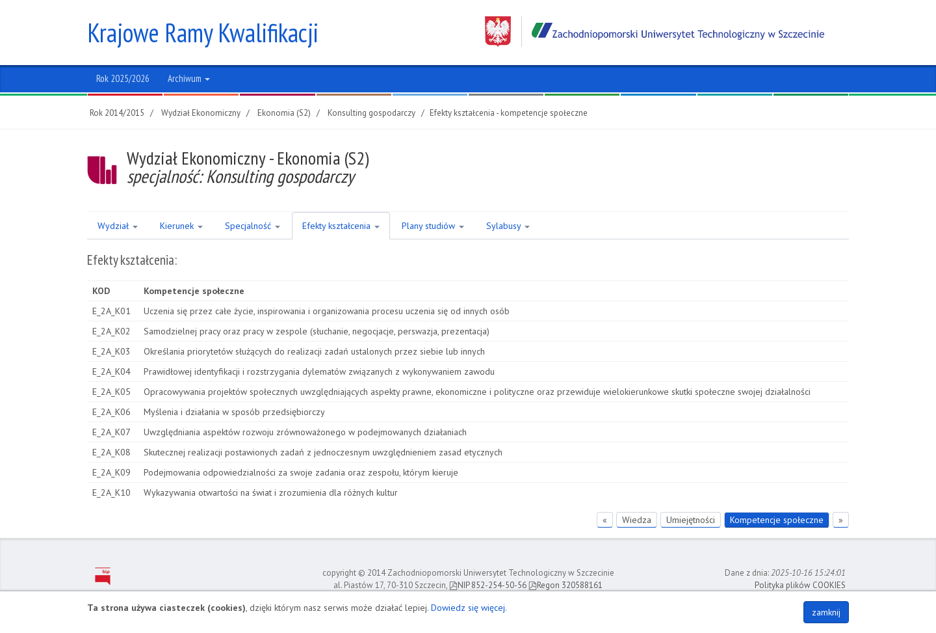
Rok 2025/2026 (123, 78)
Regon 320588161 (565, 585)
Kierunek (181, 226)
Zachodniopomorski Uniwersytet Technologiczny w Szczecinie (654, 31)
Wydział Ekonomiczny (200, 112)
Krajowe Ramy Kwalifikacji (202, 32)
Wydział (118, 226)
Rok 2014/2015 (117, 112)
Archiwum (189, 78)
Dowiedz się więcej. (469, 607)
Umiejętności (690, 520)
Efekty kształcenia (341, 226)
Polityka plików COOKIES (800, 585)
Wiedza (636, 520)
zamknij (826, 612)
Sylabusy (508, 226)
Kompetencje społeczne (777, 520)
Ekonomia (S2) (284, 112)
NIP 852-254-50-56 (487, 585)
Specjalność (252, 226)
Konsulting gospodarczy (371, 112)
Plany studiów (433, 226)
